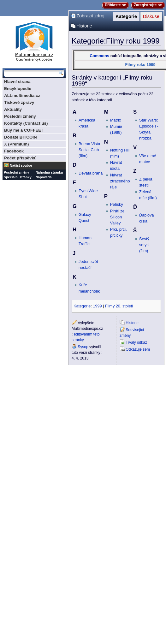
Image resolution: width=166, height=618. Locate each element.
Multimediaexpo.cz (34, 40)
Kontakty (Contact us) (26, 123)
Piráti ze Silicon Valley (117, 217)
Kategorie (126, 16)
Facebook (14, 151)
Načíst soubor (21, 165)
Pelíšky (116, 204)
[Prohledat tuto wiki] (31, 73)
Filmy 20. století (119, 306)
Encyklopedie (17, 88)
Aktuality (13, 109)
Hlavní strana (17, 81)
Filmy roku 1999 (140, 64)
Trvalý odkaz (136, 342)
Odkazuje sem (138, 349)
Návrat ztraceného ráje (120, 181)
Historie (84, 25)
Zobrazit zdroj (90, 15)
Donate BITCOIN (20, 137)
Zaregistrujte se (148, 5)
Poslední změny (20, 116)
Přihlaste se (115, 5)
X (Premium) (16, 144)
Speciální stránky (18, 177)
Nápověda (44, 177)
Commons (99, 56)
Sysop (83, 347)
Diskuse (151, 16)
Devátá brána (91, 173)
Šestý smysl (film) (144, 245)
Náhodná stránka (49, 172)
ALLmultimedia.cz (22, 95)
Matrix (115, 120)
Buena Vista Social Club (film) (89, 150)
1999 (97, 306)
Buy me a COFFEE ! (24, 130)
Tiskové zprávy (19, 102)
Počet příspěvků (20, 158)
